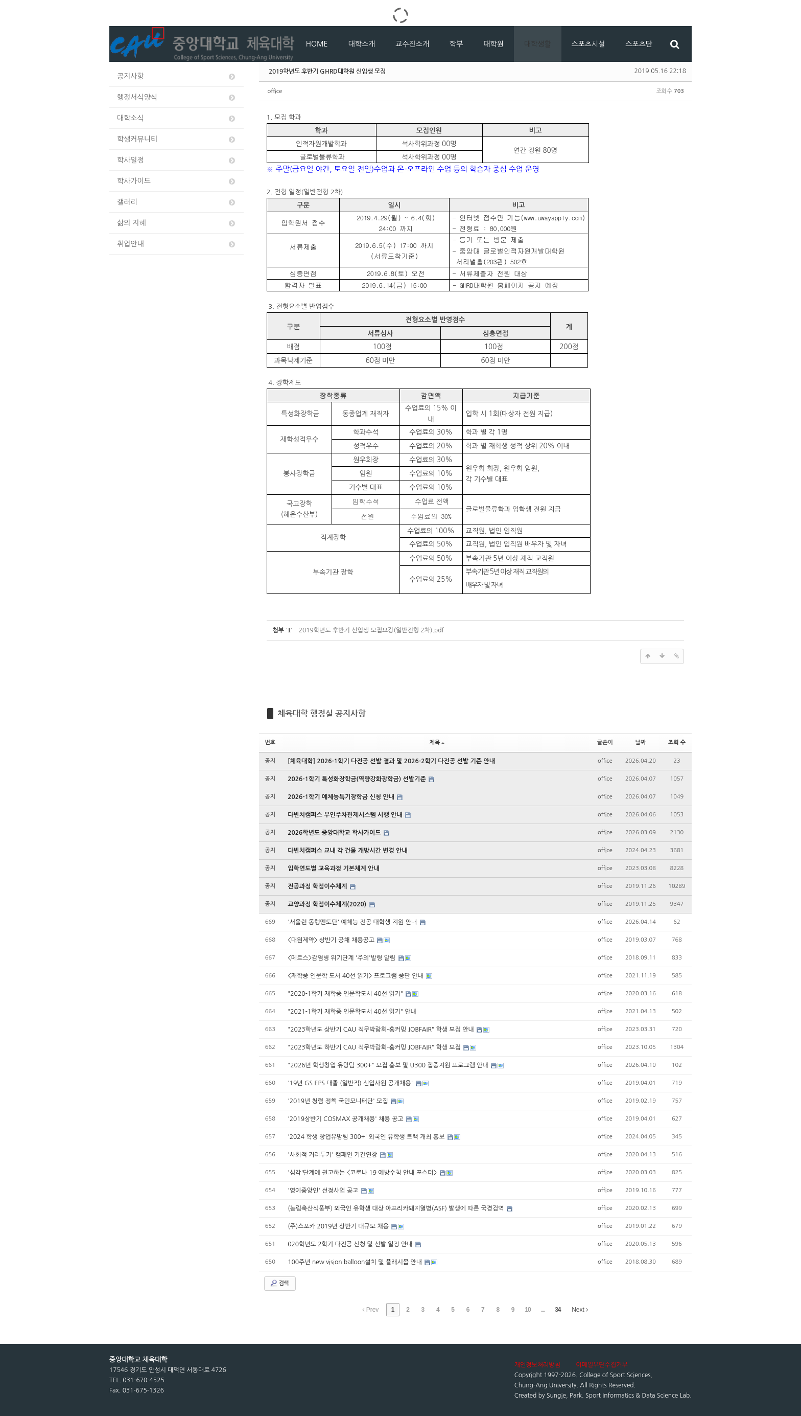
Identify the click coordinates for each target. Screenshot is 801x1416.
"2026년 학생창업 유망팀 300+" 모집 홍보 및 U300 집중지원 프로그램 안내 (389, 1065)
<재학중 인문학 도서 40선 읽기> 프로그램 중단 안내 (356, 976)
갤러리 (177, 202)
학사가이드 (177, 181)
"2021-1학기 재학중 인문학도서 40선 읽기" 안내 (352, 1012)
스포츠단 (638, 44)
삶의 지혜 (177, 223)
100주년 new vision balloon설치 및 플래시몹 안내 (355, 1262)
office (275, 91)
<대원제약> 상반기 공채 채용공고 (332, 940)
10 (527, 1309)
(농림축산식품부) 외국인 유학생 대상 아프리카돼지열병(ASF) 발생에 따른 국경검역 (397, 1208)
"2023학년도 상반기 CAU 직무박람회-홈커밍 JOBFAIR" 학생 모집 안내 (382, 1029)
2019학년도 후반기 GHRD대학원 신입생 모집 (327, 71)
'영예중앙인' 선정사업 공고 (324, 1190)
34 (557, 1309)
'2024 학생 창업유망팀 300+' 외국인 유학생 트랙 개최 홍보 (367, 1137)
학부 (456, 44)
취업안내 (177, 244)
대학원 (493, 44)
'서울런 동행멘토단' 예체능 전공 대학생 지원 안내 (353, 922)
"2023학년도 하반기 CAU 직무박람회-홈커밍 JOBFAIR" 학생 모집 (375, 1047)
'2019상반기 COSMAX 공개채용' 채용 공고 (346, 1119)
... (543, 1309)
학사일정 (177, 160)
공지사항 (177, 76)
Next (580, 1309)
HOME (317, 44)
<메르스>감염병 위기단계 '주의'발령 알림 (342, 958)
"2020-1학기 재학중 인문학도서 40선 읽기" (346, 994)
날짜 (640, 742)
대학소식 (177, 118)
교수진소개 (412, 44)
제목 (437, 742)
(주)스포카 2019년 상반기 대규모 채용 (339, 1226)
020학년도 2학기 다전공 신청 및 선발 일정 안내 (351, 1244)
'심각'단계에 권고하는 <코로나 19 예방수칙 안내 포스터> (363, 1173)
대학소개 (361, 44)
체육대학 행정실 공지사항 (321, 713)
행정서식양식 (177, 97)
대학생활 (537, 44)
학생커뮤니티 (177, 139)
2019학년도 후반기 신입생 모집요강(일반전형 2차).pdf (371, 630)
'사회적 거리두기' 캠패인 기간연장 (333, 1155)
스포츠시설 (588, 44)
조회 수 (677, 742)
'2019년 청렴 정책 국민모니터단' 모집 (339, 1101)
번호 (270, 742)
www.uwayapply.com (553, 217)
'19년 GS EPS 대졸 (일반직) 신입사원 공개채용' (351, 1083)
